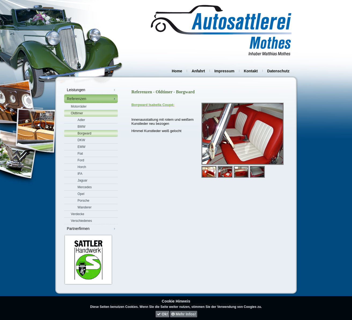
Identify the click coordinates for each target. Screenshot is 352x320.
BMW (81, 127)
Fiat (80, 153)
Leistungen (76, 90)
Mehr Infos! (183, 314)
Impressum (224, 71)
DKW (81, 140)
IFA (80, 174)
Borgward (84, 133)
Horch (82, 167)
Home (177, 71)
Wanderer (84, 207)
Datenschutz (278, 71)
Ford (81, 160)
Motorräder (79, 106)
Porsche (83, 200)
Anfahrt (198, 71)
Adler (81, 120)
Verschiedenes (81, 221)
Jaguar (82, 180)
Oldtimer (77, 113)
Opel (81, 194)
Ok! (162, 314)
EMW (81, 147)
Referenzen (76, 99)
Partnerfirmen (78, 228)
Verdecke (77, 214)
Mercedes (85, 187)
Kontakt (251, 71)
